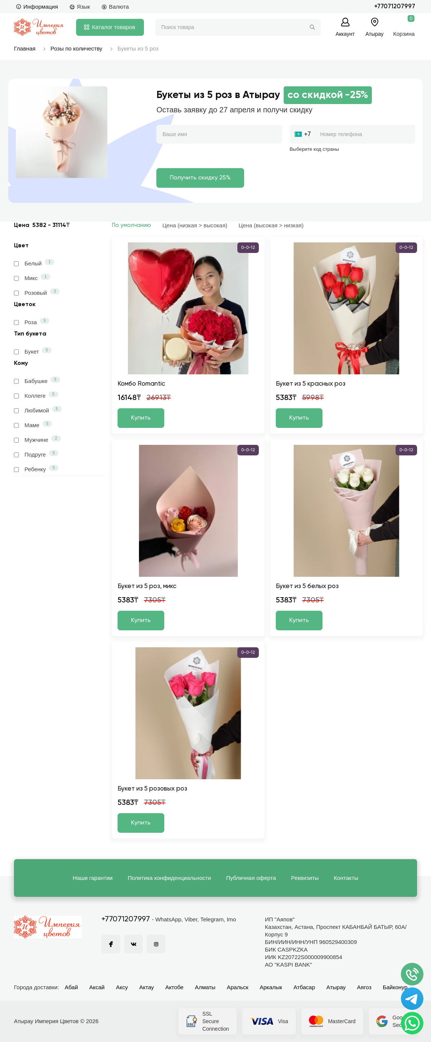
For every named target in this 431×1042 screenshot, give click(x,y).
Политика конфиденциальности (169, 878)
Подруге (36, 454)
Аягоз (364, 987)
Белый (34, 263)
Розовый (37, 292)
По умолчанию (131, 225)
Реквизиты (305, 878)
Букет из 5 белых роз (307, 586)
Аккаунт (345, 34)
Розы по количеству (76, 48)
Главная (24, 48)
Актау (146, 987)
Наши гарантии (93, 878)
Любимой (38, 410)
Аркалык (271, 987)
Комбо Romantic (141, 384)
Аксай (97, 987)
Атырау (335, 987)
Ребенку (36, 468)
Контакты (346, 878)
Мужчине (37, 439)
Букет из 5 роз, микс (147, 586)
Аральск (237, 987)
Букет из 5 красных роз (310, 384)
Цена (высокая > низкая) (270, 225)
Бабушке (37, 380)
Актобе (174, 987)
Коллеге (36, 395)
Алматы (205, 987)
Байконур (395, 987)
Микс (32, 277)
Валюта (115, 6)
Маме (33, 424)
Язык (79, 6)
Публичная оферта (251, 878)
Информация (37, 6)
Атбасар (304, 987)
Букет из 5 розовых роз (152, 789)
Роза (31, 321)
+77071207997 (394, 6)
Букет (33, 351)
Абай (71, 987)
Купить (141, 418)
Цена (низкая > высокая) (194, 225)
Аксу (122, 987)
